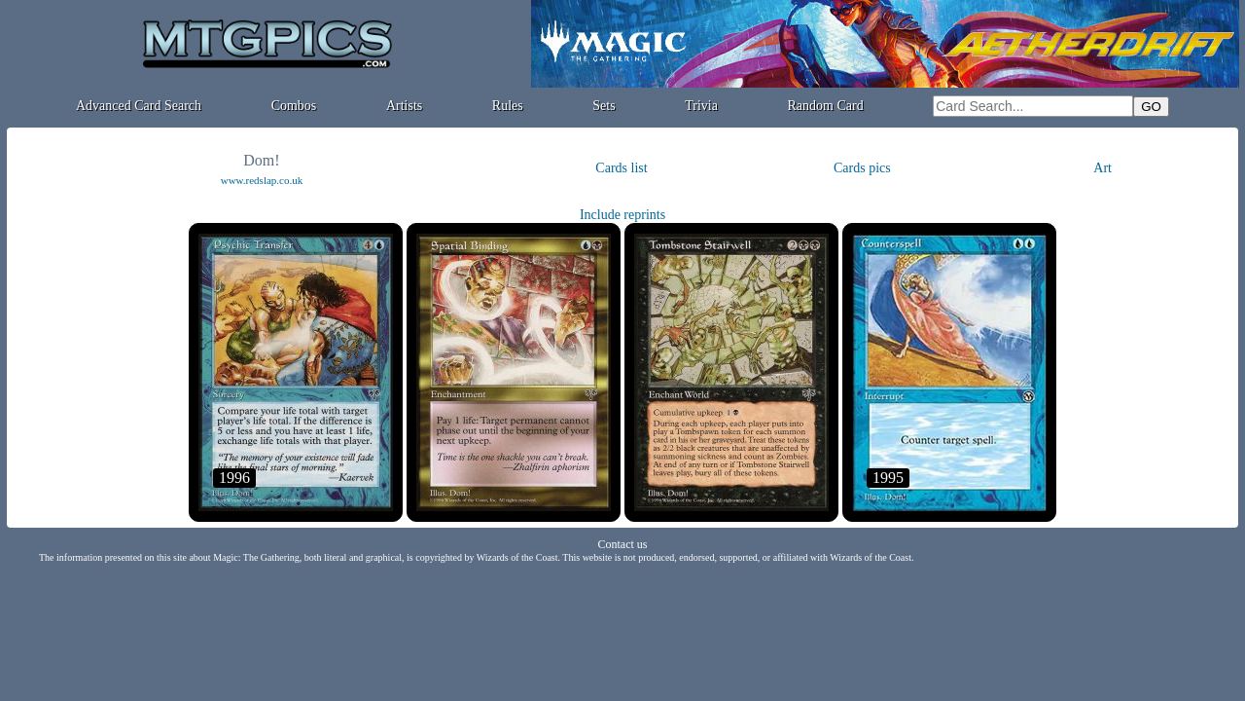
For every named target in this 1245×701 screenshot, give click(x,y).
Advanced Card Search (138, 105)
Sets (603, 105)
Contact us (623, 544)
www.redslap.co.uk (262, 180)
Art (1102, 168)
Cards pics (862, 168)
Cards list (621, 168)
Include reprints (622, 214)
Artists (404, 105)
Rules (507, 105)
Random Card (826, 105)
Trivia (701, 105)
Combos (294, 105)
